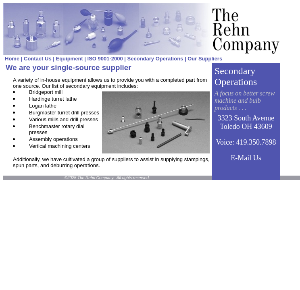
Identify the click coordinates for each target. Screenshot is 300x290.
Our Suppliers (205, 59)
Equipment (69, 59)
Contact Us (38, 59)
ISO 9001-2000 (105, 59)
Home (12, 59)
